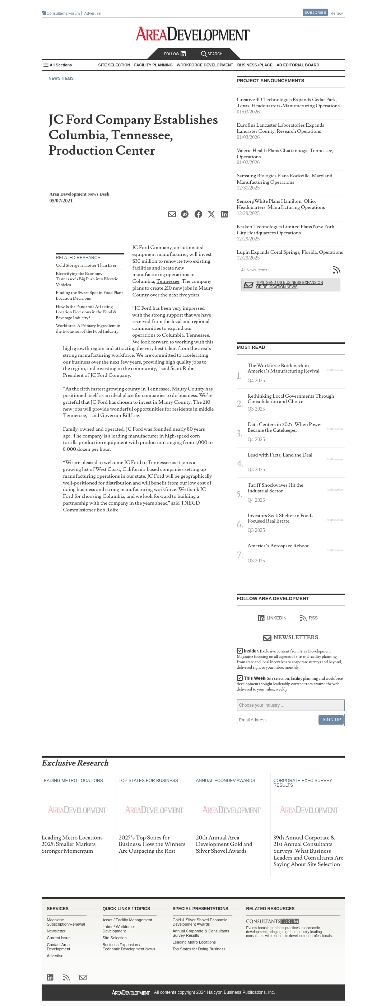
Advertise (92, 13)
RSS (309, 618)
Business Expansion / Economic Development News (129, 946)
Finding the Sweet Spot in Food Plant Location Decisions (89, 295)
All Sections (61, 65)
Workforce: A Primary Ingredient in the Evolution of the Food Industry (88, 328)
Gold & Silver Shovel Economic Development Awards (200, 922)
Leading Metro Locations (194, 942)
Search (212, 54)
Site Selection (115, 938)
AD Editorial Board (297, 65)
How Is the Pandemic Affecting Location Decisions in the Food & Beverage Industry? (86, 312)
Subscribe (315, 12)
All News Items (254, 270)
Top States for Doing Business (199, 949)
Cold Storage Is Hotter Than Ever (86, 265)
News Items (61, 78)
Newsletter (56, 931)
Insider (289, 659)
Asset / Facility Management (127, 920)
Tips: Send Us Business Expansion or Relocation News (289, 285)
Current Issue (59, 938)
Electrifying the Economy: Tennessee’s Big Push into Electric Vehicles (87, 279)
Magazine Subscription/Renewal (66, 922)
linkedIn (272, 618)
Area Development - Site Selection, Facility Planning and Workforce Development (193, 34)
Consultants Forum (63, 13)
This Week (290, 684)
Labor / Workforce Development (118, 929)
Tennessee (168, 281)
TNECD (190, 503)
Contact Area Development (58, 946)
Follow (175, 54)
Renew (336, 13)
